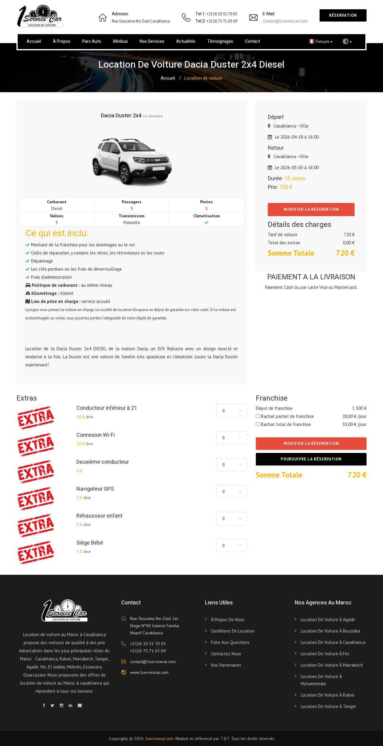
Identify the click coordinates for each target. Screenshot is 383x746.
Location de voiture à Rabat (328, 695)
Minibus (120, 41)
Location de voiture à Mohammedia (321, 680)
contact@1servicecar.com (285, 21)
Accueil (34, 41)
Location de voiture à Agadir (328, 619)
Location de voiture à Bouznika (330, 631)
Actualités (185, 41)
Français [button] (321, 41)
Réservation (343, 15)
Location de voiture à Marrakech (332, 665)
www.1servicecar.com (149, 672)
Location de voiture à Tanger (328, 706)
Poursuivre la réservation (311, 459)
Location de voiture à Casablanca (333, 642)
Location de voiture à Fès (325, 653)
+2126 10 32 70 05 (148, 643)
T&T (225, 738)
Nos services (152, 41)
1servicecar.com (159, 738)
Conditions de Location (232, 631)
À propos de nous (227, 619)
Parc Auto (91, 41)
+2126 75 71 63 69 (148, 650)
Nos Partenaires (226, 665)
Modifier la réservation (311, 209)
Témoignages (220, 41)
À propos (61, 41)
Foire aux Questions (230, 642)
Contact (252, 41)
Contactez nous (226, 653)
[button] (347, 42)
